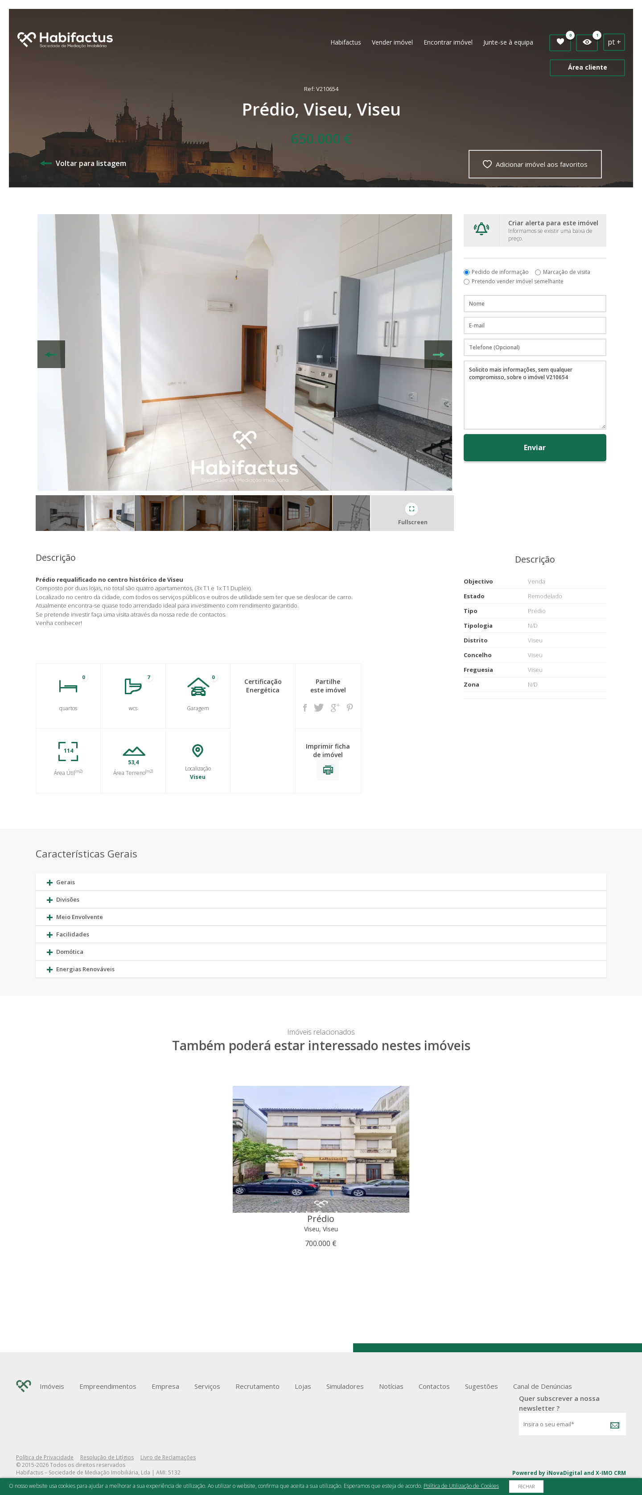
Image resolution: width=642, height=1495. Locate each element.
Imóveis (52, 1386)
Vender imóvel (392, 42)
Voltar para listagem (83, 163)
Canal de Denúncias (542, 1386)
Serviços (207, 1386)
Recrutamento (257, 1386)
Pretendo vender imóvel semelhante (518, 281)
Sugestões (481, 1386)
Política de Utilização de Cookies (461, 1486)
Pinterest (350, 708)
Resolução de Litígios (107, 1457)
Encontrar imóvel (448, 42)
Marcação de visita (566, 272)
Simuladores (345, 1386)
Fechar (526, 1486)
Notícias (391, 1386)
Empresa (165, 1386)
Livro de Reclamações (168, 1457)
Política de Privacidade (45, 1457)
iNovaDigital (564, 1473)
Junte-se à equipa (508, 42)
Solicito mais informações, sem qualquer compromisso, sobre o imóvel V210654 (535, 395)
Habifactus (345, 42)
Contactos (434, 1386)
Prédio (320, 1219)
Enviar (535, 447)
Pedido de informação (500, 272)
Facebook (305, 708)
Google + (335, 708)
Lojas (303, 1386)
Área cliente (587, 67)
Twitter (319, 708)
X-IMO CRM (611, 1473)
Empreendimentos (107, 1386)
